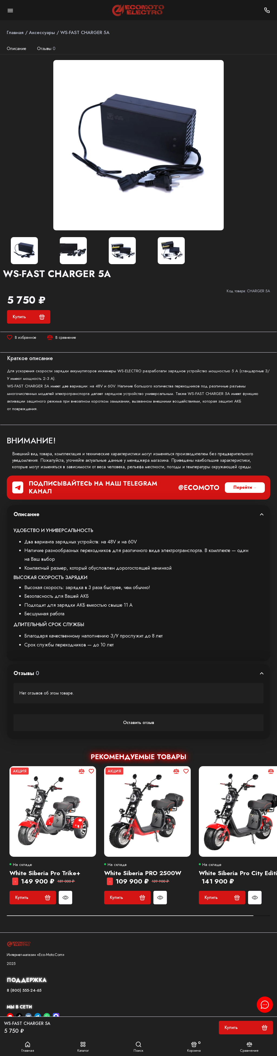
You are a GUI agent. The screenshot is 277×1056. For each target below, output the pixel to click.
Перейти (242, 487)
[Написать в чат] (265, 1005)
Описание (16, 48)
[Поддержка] (267, 10)
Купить (32, 897)
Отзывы (46, 48)
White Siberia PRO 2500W (142, 873)
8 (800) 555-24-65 (24, 990)
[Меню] (10, 10)
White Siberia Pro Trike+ (44, 873)
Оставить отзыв (138, 722)
